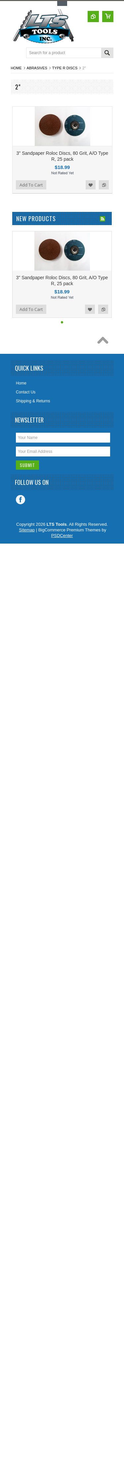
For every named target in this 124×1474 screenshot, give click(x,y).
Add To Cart (31, 185)
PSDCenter (62, 535)
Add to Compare (104, 184)
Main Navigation (16, 53)
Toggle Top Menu (62, 3)
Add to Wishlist (91, 184)
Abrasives (37, 68)
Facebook (20, 499)
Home (16, 68)
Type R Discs (64, 68)
